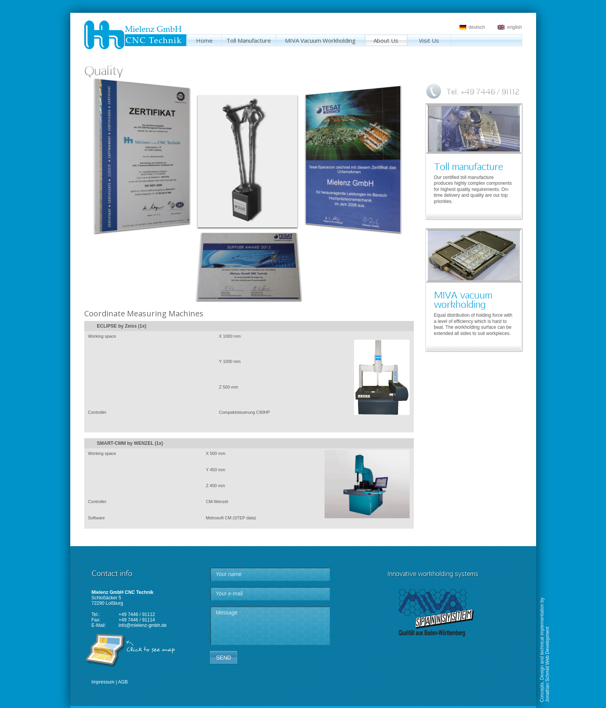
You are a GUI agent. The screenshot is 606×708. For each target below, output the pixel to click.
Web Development (547, 646)
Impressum (103, 682)
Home (204, 40)
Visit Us (429, 40)
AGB (123, 682)
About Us (385, 40)
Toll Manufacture (248, 40)
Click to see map (150, 649)
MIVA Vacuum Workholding (320, 40)
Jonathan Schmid (547, 684)
